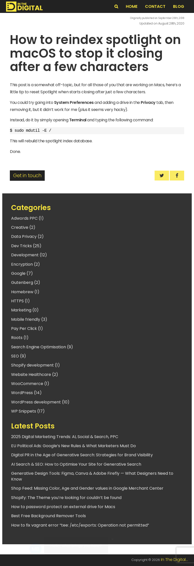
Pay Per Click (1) (27, 328)
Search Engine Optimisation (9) (42, 347)
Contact (155, 6)
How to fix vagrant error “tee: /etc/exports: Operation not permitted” (80, 525)
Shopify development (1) (35, 365)
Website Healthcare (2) (34, 374)
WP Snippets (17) (28, 411)
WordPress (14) (26, 393)
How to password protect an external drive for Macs (63, 507)
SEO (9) (18, 356)
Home (131, 6)
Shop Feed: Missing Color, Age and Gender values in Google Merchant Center (87, 488)
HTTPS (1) (20, 301)
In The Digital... (174, 559)
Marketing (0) (25, 310)
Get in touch (27, 175)
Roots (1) (20, 338)
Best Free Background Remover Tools (48, 516)
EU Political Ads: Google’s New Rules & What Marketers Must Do (73, 446)
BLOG (178, 6)
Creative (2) (23, 227)
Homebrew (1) (25, 292)
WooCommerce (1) (30, 384)
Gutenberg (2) (25, 282)
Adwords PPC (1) (27, 218)
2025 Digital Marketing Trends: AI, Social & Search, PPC (64, 437)
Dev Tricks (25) (26, 246)
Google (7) (22, 273)
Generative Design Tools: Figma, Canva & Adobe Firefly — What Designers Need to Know (92, 476)
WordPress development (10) (40, 402)
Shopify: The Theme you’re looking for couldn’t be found (66, 498)
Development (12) (29, 255)
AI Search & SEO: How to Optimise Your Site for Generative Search (76, 464)
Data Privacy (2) (27, 236)
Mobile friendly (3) (29, 319)
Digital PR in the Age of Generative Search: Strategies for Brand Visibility (82, 455)
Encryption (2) (25, 264)
